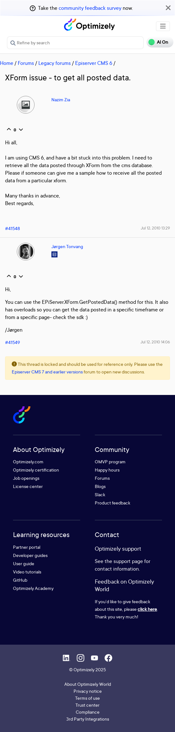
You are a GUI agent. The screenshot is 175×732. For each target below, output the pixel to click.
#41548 (12, 228)
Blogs (100, 486)
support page (128, 561)
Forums (26, 62)
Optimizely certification (36, 470)
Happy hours (107, 470)
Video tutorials (27, 572)
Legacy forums (54, 62)
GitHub (20, 580)
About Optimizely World (87, 684)
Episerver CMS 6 (93, 62)
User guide (23, 563)
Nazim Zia (60, 100)
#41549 (12, 342)
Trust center (87, 705)
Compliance (88, 712)
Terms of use (87, 698)
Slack (100, 494)
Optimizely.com (28, 462)
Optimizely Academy (33, 588)
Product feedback (112, 503)
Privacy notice (88, 691)
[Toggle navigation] (163, 26)
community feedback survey (90, 7)
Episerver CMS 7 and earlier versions (47, 372)
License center (28, 486)
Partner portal (26, 547)
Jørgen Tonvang (67, 246)
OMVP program (110, 462)
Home (6, 62)
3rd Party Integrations (87, 719)
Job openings (26, 478)
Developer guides (30, 555)
